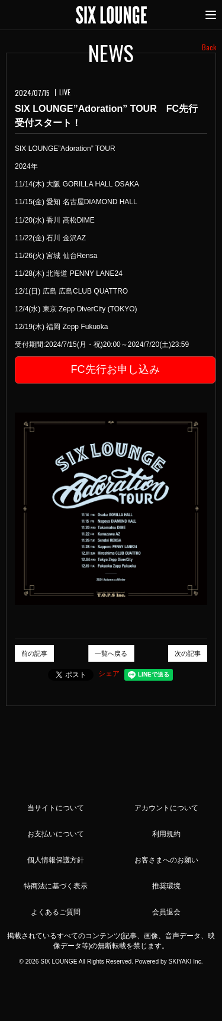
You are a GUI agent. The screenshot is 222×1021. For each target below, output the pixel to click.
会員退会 (166, 912)
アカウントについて (166, 808)
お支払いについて (55, 834)
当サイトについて (55, 808)
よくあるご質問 (56, 912)
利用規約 (166, 834)
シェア (109, 673)
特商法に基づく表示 (56, 886)
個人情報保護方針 (55, 860)
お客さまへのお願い (166, 860)
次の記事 (188, 653)
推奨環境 (166, 886)
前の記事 (34, 653)
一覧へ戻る (111, 653)
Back (209, 47)
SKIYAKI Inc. (185, 961)
